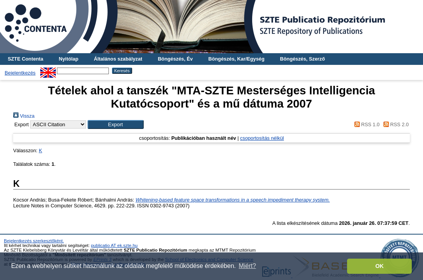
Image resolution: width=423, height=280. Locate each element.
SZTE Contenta (25, 59)
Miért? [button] (247, 266)
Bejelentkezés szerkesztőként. (34, 240)
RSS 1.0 (366, 124)
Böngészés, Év (175, 59)
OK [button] (379, 266)
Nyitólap (68, 59)
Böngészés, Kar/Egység (236, 59)
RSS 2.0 (395, 124)
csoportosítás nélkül (262, 138)
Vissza (23, 116)
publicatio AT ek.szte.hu (114, 245)
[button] (116, 124)
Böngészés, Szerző (302, 59)
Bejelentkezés (20, 73)
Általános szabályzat (118, 59)
